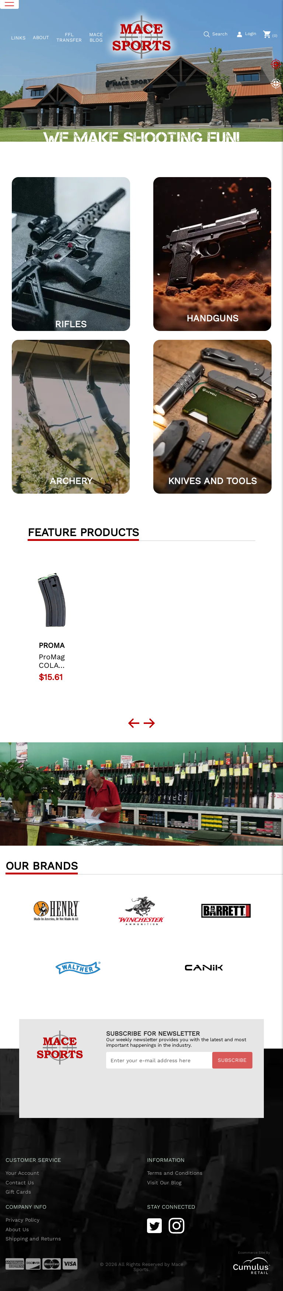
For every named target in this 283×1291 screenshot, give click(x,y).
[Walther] (78, 965)
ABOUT (41, 37)
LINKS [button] (18, 38)
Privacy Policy (22, 1220)
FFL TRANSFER (69, 37)
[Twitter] (154, 1225)
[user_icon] (247, 34)
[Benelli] (226, 908)
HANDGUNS (212, 318)
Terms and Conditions (174, 1173)
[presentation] (162, 1086)
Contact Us (20, 1182)
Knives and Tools (212, 481)
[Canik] (205, 965)
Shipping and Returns (33, 1239)
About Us (17, 1229)
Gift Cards (18, 1192)
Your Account (22, 1173)
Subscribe (232, 1060)
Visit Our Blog (164, 1182)
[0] (270, 34)
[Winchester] (141, 908)
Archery (71, 481)
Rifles (71, 324)
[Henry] (56, 908)
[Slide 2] (275, 83)
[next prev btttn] (134, 723)
